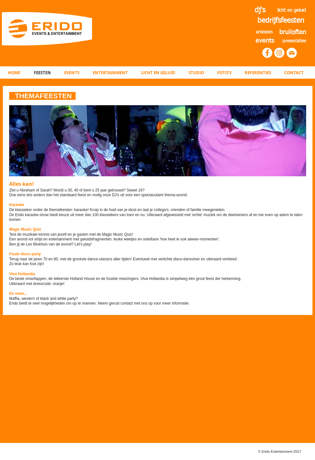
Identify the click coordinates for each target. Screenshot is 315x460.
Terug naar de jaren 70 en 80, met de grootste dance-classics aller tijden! (70, 259)
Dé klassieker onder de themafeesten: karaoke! (49, 210)
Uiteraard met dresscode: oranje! (37, 283)
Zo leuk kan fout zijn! (26, 264)
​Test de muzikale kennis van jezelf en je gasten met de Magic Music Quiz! (71, 234)
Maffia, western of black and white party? (43, 298)
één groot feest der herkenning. (214, 278)
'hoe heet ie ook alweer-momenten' (189, 239)
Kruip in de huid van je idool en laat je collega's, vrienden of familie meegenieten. (157, 210)
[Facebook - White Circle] (267, 53)
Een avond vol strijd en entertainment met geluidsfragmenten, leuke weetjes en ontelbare (84, 239)
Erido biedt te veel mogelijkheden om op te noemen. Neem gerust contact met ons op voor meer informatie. (99, 303)
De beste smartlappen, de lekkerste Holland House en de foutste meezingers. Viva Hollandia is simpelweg (98, 278)
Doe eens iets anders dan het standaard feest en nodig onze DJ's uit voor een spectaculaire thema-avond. (98, 195)
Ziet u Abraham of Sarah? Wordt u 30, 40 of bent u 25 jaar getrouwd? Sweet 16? (77, 190)
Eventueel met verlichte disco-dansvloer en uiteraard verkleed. (185, 259)
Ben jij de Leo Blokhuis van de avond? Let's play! (51, 244)
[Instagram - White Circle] (279, 53)
